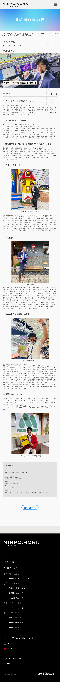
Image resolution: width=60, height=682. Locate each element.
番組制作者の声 (16, 593)
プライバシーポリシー (12, 659)
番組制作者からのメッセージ (19, 33)
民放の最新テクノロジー (20, 588)
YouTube (9, 649)
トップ (8, 555)
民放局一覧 (14, 627)
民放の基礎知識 (16, 622)
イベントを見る (16, 608)
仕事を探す (11, 562)
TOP (3, 33)
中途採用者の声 (16, 598)
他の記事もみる (30, 507)
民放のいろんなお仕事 (19, 578)
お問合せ (7, 664)
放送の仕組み (15, 617)
